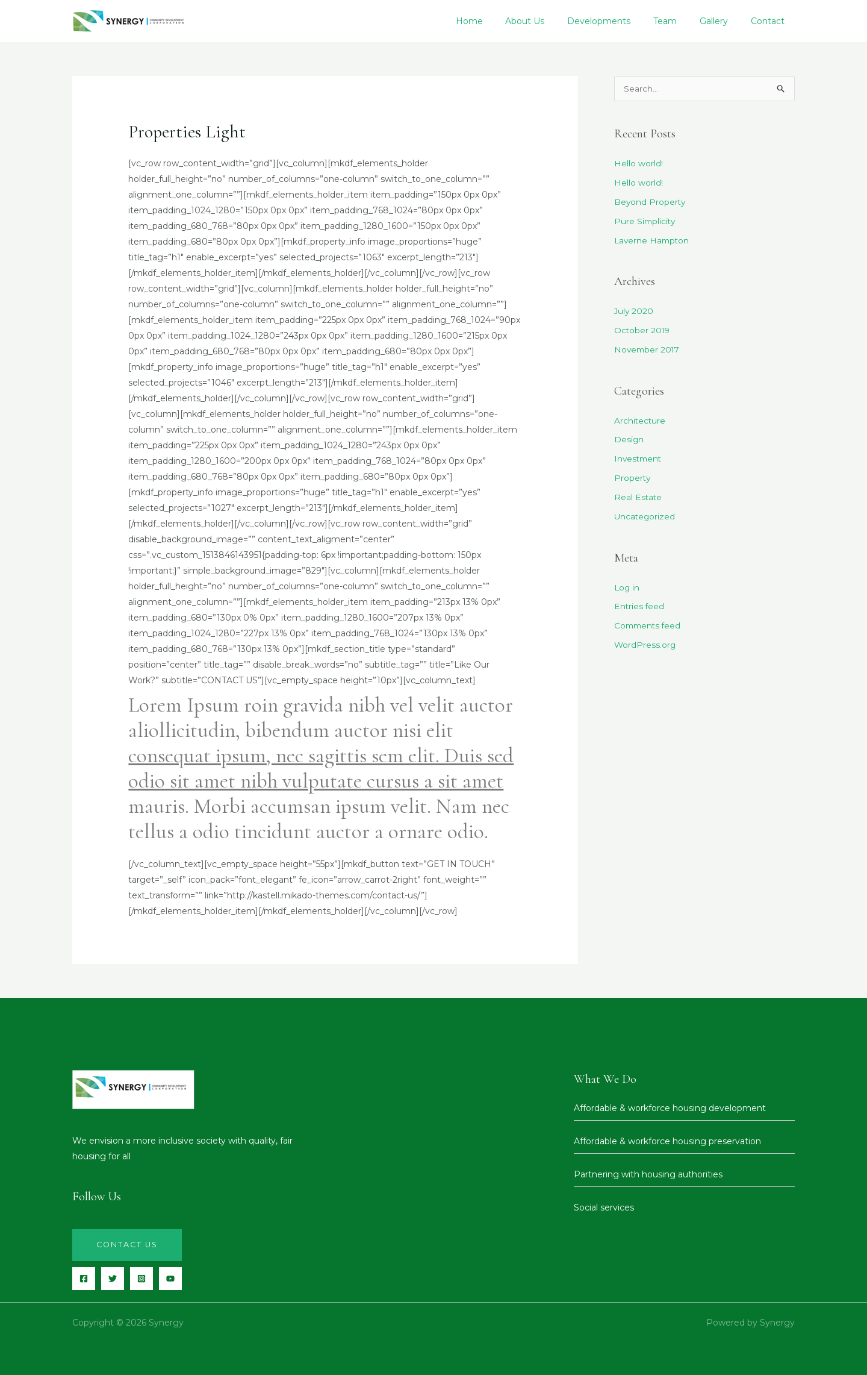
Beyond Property (650, 202)
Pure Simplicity (645, 221)
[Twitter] (112, 1278)
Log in (627, 585)
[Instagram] (141, 1278)
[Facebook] (83, 1278)
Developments (627, 21)
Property (632, 476)
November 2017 (648, 348)
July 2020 (634, 310)
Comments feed (649, 623)
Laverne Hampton (653, 240)
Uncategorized (645, 514)
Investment (639, 458)
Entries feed (639, 604)
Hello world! (638, 164)
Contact (778, 21)
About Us (559, 21)
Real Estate (638, 495)
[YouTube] (170, 1278)
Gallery (730, 21)
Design (629, 438)
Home (509, 21)
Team (687, 21)
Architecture (640, 420)
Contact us (128, 1245)
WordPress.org (645, 642)
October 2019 (642, 330)
